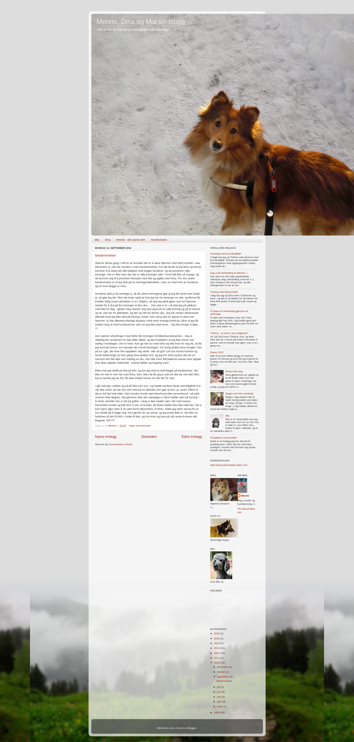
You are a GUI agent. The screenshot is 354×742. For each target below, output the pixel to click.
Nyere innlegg (106, 437)
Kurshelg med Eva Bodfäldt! (225, 253)
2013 (217, 648)
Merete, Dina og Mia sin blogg (141, 21)
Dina (107, 239)
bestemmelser (105, 255)
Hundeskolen (159, 239)
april (219, 701)
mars (220, 706)
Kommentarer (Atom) (120, 444)
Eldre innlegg (192, 437)
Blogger (192, 728)
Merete (245, 495)
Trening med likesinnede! (224, 292)
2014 (217, 643)
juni (219, 691)
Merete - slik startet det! (130, 239)
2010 (217, 662)
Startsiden (149, 437)
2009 (217, 712)
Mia (97, 239)
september (223, 676)
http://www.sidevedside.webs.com (229, 465)
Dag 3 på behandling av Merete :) (228, 273)
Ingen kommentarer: (140, 425)
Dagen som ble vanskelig (239, 393)
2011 (217, 657)
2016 (217, 633)
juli (219, 687)
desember (223, 667)
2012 (217, 653)
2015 (217, 638)
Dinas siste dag (233, 371)
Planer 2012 (217, 352)
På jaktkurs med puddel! (223, 437)
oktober (221, 672)
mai (219, 696)
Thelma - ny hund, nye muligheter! (229, 333)
